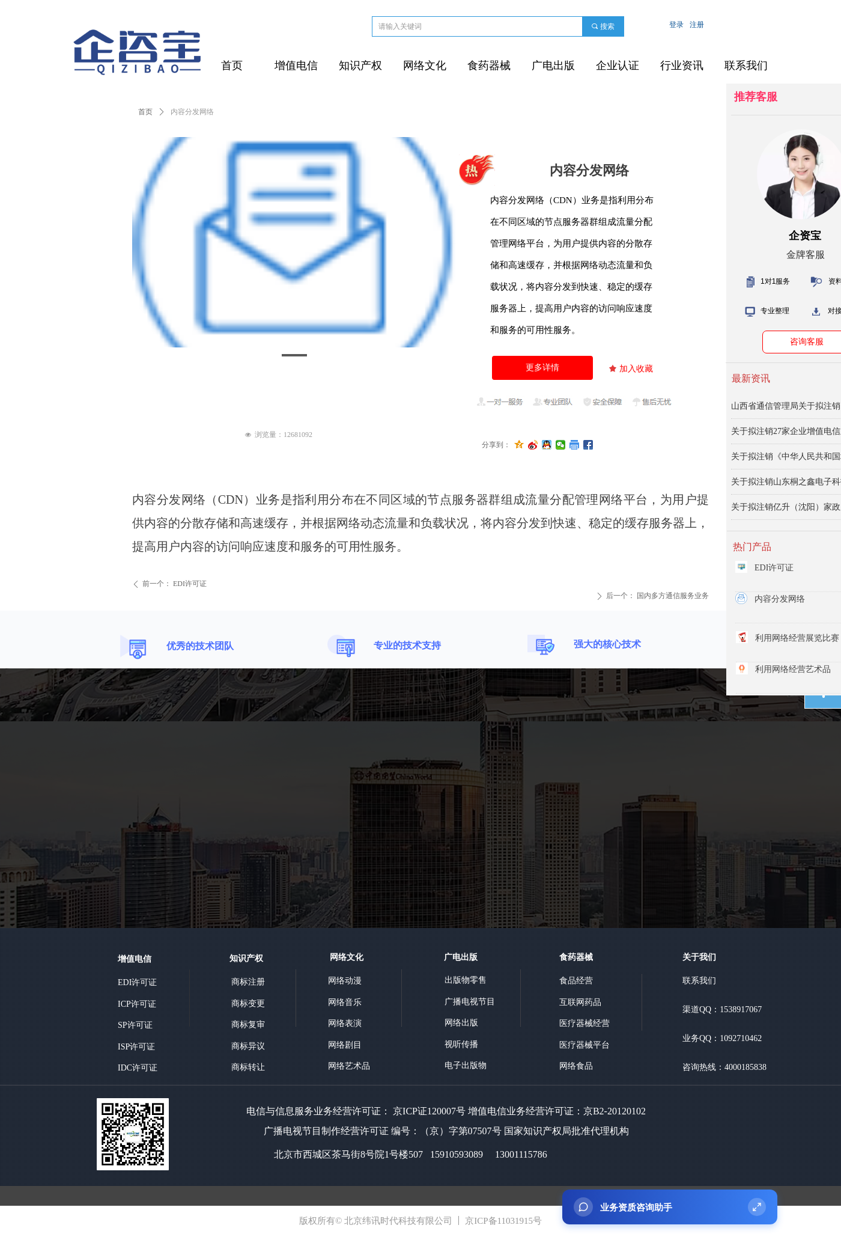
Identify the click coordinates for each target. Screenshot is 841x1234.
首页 (145, 112)
